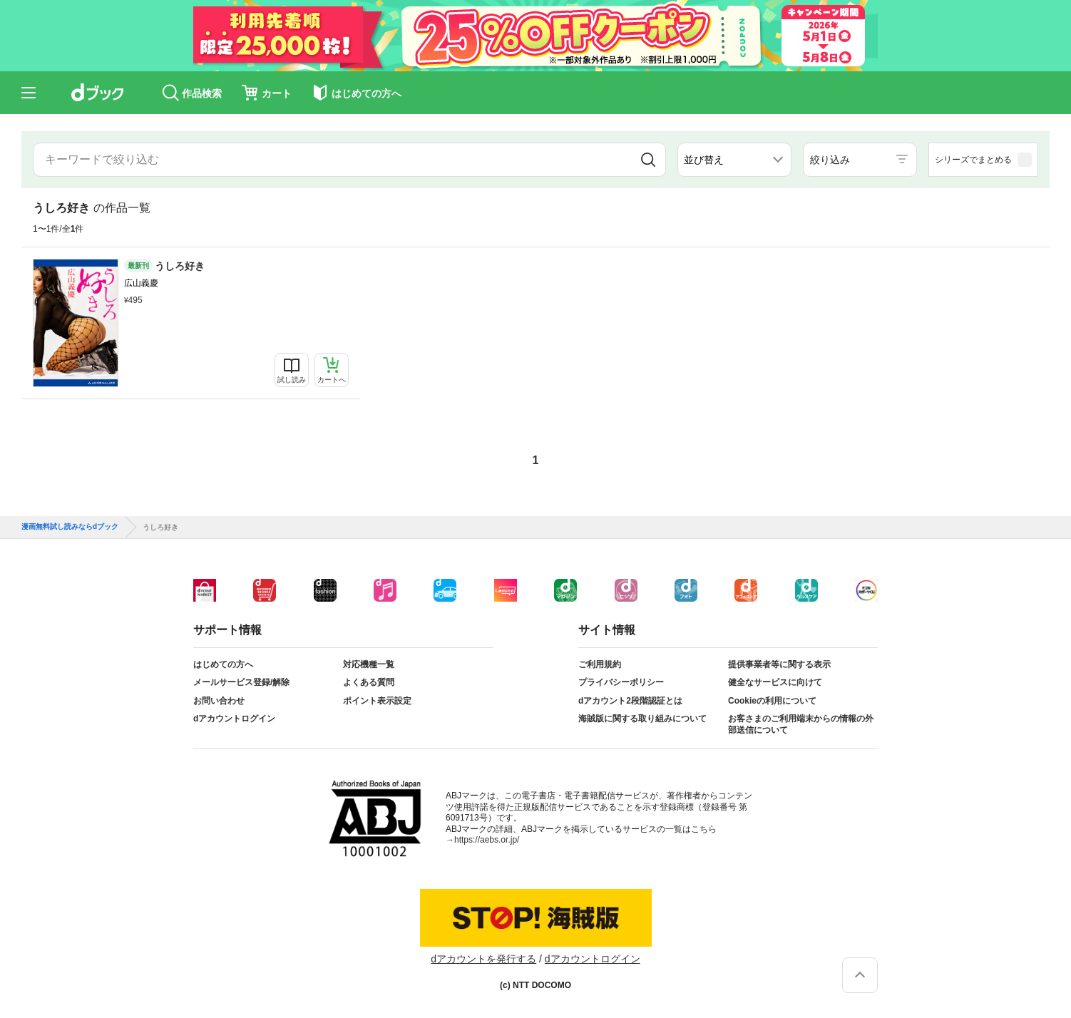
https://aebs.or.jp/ (486, 840)
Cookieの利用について (772, 701)
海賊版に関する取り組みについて (642, 719)
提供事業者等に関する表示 (779, 664)
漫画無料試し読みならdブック (69, 526)
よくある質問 (368, 682)
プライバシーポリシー (621, 682)
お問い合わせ (219, 701)
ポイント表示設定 (377, 701)
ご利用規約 (599, 664)
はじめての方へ (223, 664)
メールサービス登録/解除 (241, 682)
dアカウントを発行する (483, 959)
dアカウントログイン (234, 719)
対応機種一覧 (368, 664)
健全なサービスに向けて (775, 682)
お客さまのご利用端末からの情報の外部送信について (800, 724)
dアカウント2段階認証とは (630, 701)
